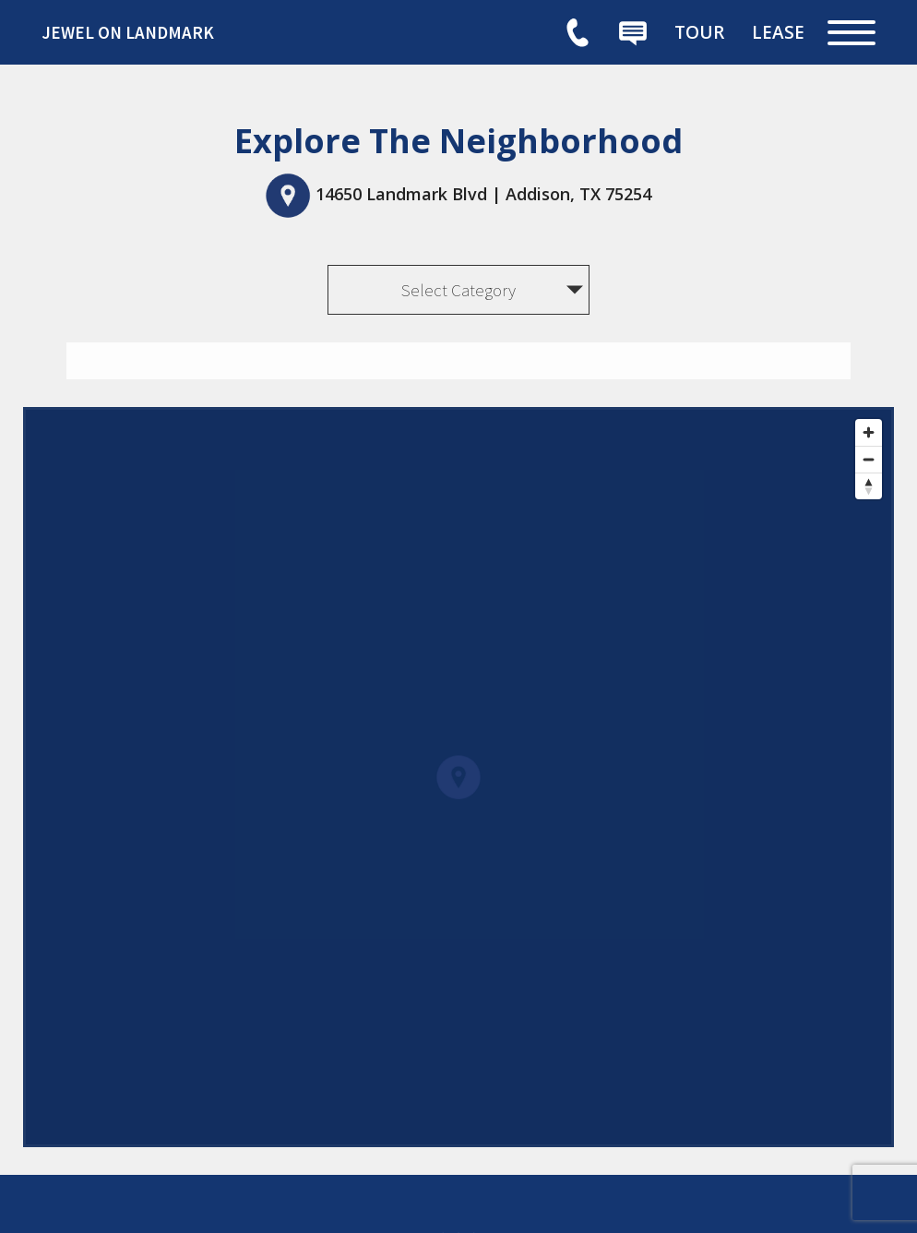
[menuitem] (699, 32)
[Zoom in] (868, 432)
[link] (180, 32)
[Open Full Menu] (851, 32)
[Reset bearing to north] (868, 486)
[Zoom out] (868, 459)
